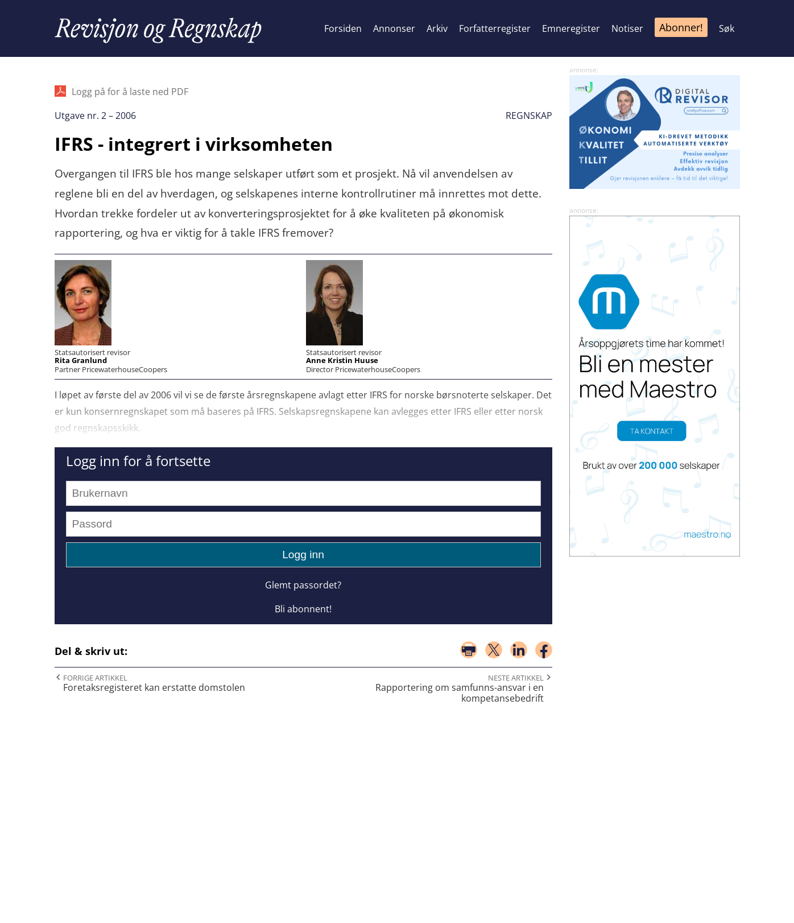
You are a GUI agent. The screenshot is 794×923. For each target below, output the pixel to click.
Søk (726, 28)
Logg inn (303, 555)
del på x (493, 649)
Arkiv (437, 28)
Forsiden (343, 28)
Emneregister (571, 28)
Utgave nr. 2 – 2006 (95, 115)
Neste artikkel (516, 677)
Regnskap (529, 115)
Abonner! (681, 27)
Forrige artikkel (95, 677)
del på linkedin (518, 649)
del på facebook (543, 649)
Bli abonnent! (303, 609)
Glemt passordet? (303, 585)
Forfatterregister (495, 28)
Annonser (394, 28)
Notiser (627, 28)
